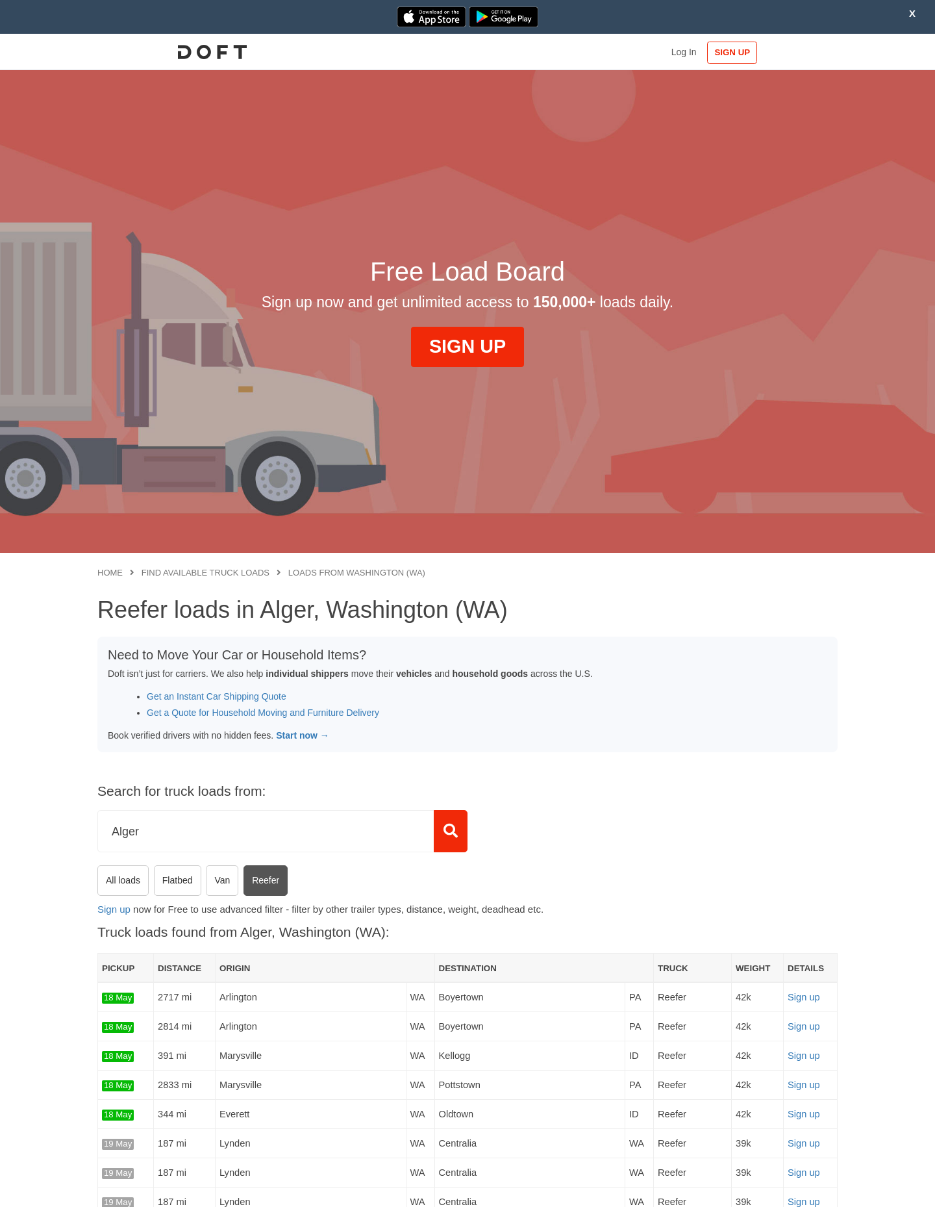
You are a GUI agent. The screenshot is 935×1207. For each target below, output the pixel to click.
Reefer (265, 880)
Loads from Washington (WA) (356, 573)
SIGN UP (796, 52)
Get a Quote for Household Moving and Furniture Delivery (263, 712)
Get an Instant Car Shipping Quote (216, 696)
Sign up (114, 909)
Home (110, 573)
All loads (123, 880)
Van (222, 880)
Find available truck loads (205, 573)
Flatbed (177, 880)
